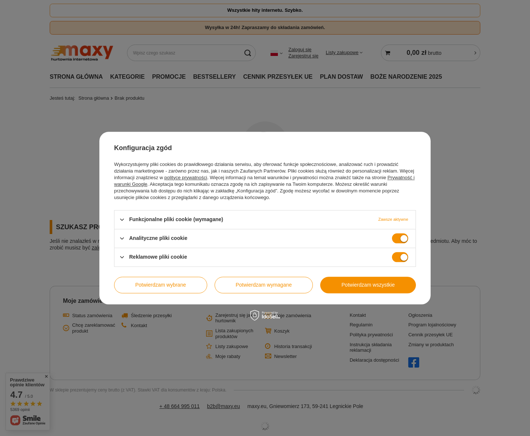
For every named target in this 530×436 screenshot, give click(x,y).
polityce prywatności (186, 177)
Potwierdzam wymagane (264, 285)
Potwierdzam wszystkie (368, 285)
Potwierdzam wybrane (160, 285)
